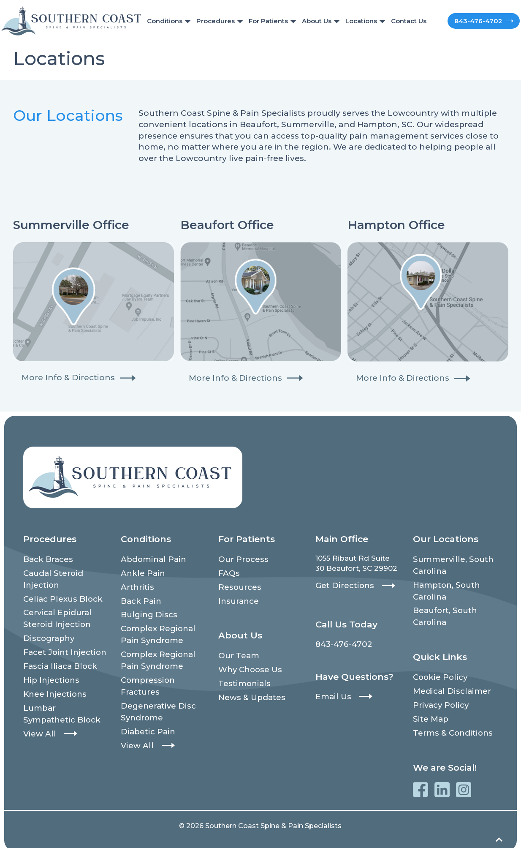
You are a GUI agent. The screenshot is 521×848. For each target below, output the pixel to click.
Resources (238, 584)
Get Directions (342, 585)
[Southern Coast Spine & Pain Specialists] (71, 20)
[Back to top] (499, 831)
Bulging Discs (146, 610)
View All (37, 719)
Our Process (241, 558)
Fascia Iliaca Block (56, 657)
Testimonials (241, 677)
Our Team (236, 651)
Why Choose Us (247, 664)
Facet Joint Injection (60, 644)
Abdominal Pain (150, 558)
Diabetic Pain (145, 717)
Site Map (429, 709)
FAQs (227, 571)
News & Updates (249, 689)
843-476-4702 (474, 21)
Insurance (236, 597)
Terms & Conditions (449, 722)
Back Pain (139, 597)
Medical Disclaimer (448, 683)
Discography (46, 631)
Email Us (331, 694)
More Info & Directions (68, 377)
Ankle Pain (141, 571)
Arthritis (136, 584)
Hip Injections (48, 670)
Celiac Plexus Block (59, 595)
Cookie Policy (438, 670)
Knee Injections (52, 683)
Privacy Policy (439, 696)
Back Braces (46, 558)
